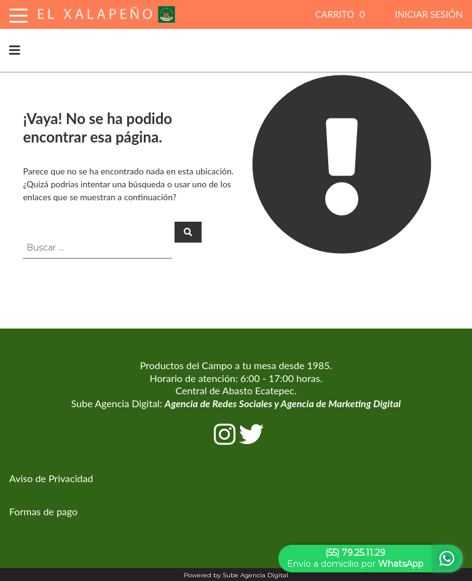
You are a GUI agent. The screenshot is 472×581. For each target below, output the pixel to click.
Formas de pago (43, 511)
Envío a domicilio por (355, 558)
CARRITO (341, 14)
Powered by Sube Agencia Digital (236, 575)
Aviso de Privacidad (51, 478)
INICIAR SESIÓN (429, 14)
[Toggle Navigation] (18, 13)
